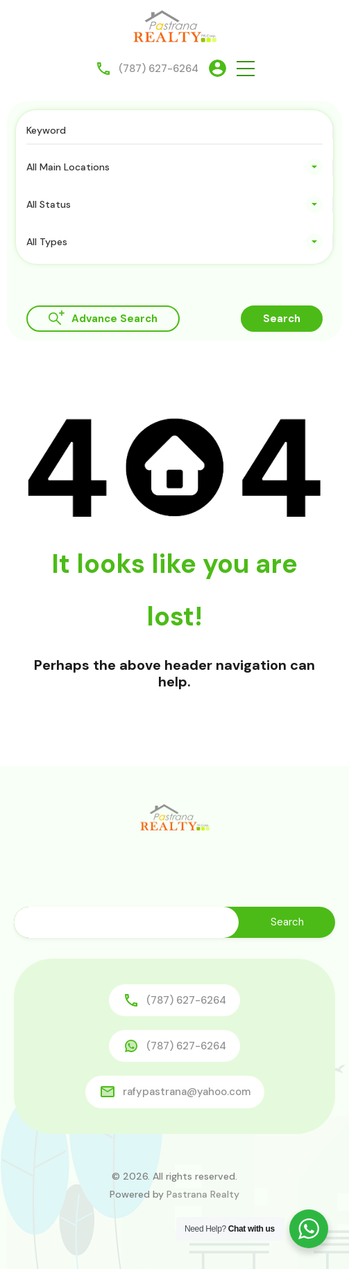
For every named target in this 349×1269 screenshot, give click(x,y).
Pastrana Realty (203, 1194)
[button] (246, 68)
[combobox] (174, 167)
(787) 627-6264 (158, 69)
